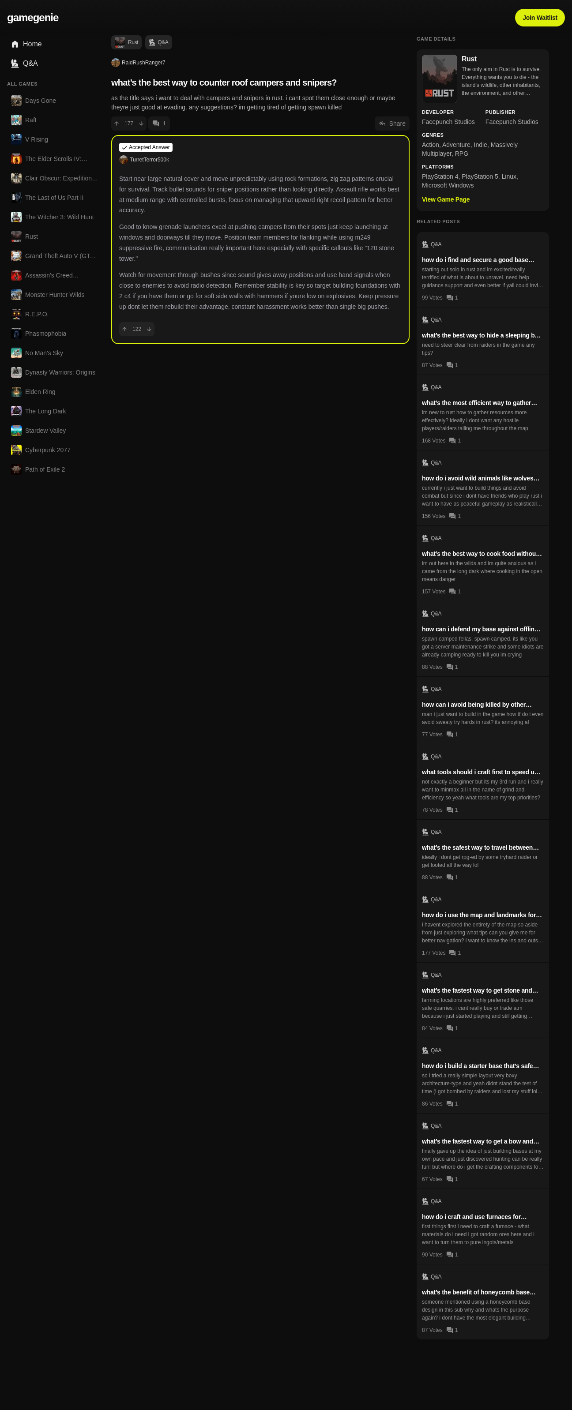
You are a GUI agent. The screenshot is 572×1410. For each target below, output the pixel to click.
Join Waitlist (540, 17)
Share (392, 123)
